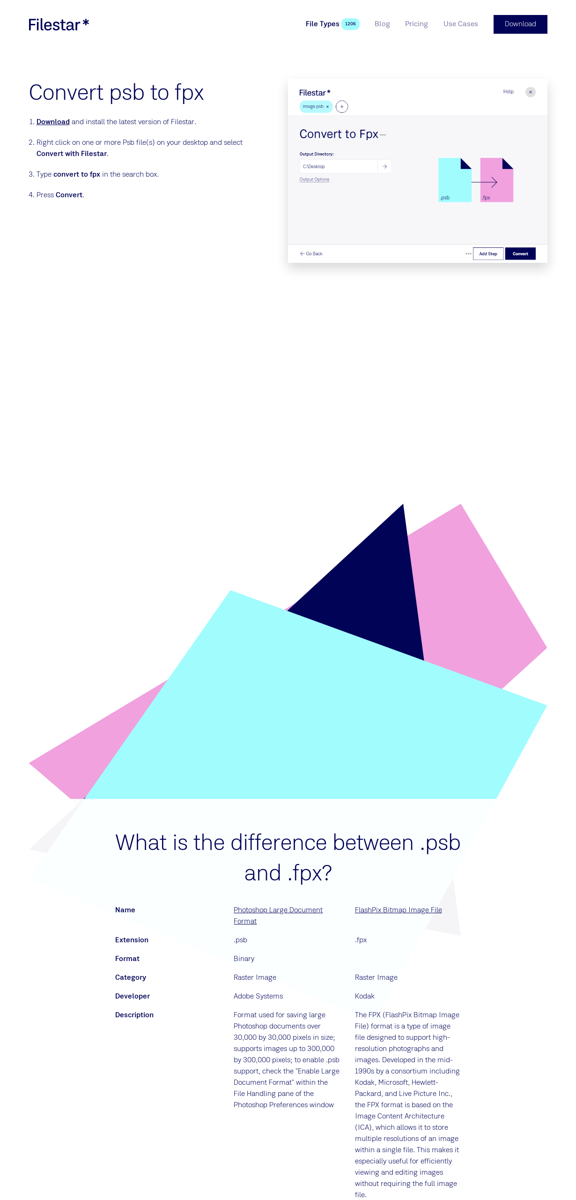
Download (53, 122)
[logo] (59, 24)
